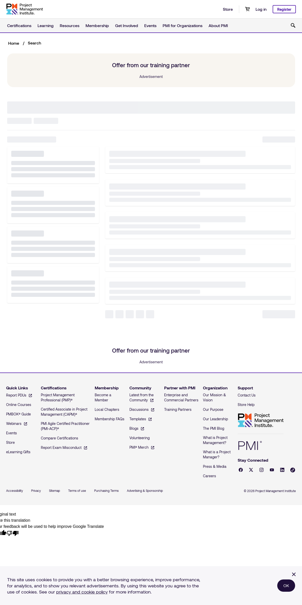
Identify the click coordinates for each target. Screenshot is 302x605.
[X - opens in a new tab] (251, 470)
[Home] (24, 9)
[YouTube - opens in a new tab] (272, 470)
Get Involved (126, 25)
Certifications (19, 25)
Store (228, 9)
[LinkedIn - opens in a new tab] (282, 470)
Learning (46, 25)
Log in (261, 9)
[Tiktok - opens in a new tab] (292, 470)
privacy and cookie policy (82, 592)
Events (150, 25)
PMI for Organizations (182, 25)
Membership (97, 25)
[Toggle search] (293, 25)
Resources (69, 25)
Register (284, 9)
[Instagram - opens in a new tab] (261, 470)
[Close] (294, 574)
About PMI (218, 25)
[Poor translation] (12, 533)
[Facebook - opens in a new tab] (241, 470)
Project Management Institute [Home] (261, 420)
